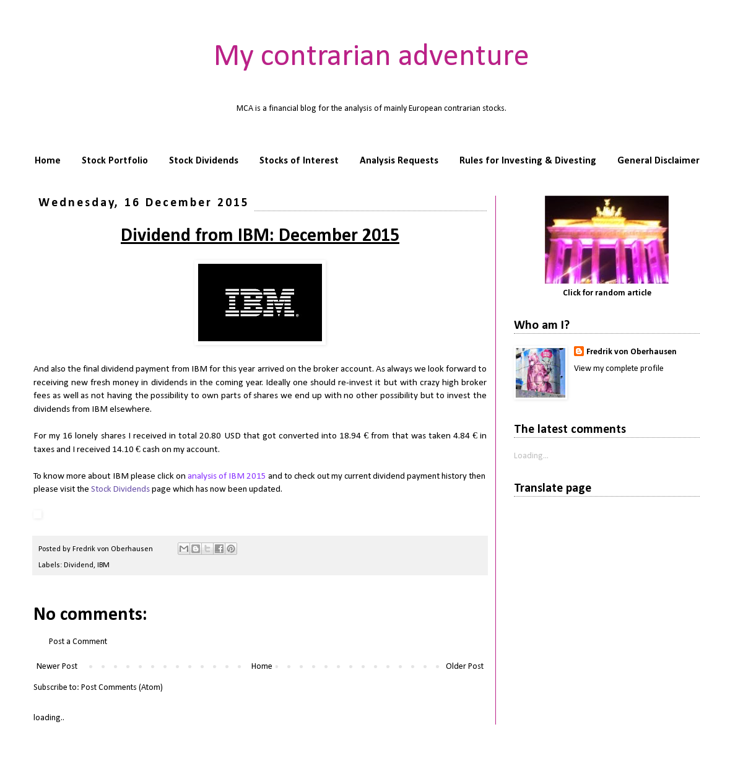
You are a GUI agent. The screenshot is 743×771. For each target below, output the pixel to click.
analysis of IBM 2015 (227, 476)
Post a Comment (78, 642)
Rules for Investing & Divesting (527, 161)
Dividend (78, 565)
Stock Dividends (203, 161)
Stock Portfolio (115, 161)
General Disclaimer (658, 161)
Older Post (465, 666)
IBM (103, 565)
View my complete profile (619, 368)
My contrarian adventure (371, 57)
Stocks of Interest (299, 161)
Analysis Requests (399, 161)
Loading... (531, 456)
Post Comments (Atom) (122, 687)
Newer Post (57, 666)
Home (48, 161)
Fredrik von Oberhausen (631, 352)
